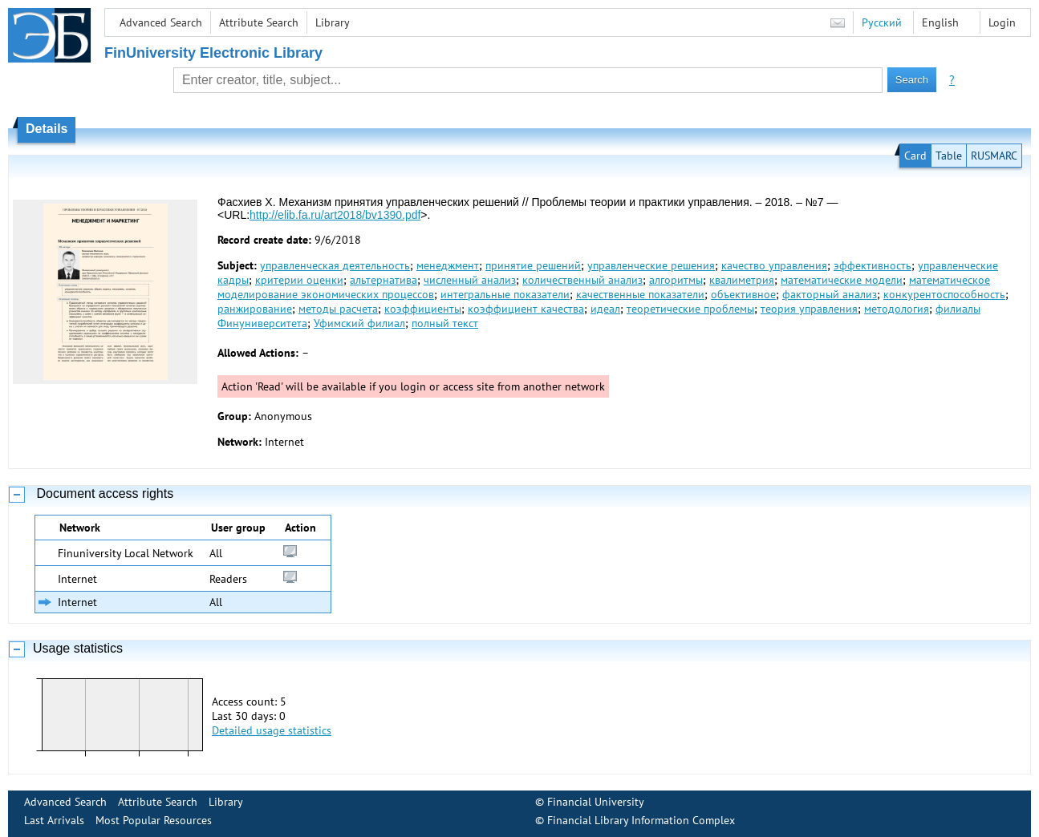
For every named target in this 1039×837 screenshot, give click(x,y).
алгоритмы (676, 280)
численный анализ (470, 280)
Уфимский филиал (359, 323)
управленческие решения (651, 265)
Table (949, 155)
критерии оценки (299, 280)
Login (1002, 22)
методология (896, 308)
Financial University (595, 802)
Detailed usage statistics (271, 730)
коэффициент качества (526, 308)
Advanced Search (161, 22)
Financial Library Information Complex (641, 820)
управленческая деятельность (335, 265)
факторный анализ (829, 294)
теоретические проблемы (690, 308)
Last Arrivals (54, 820)
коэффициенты (422, 308)
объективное (743, 294)
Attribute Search (258, 22)
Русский (882, 22)
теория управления (809, 308)
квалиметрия (741, 280)
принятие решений (533, 265)
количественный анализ (582, 280)
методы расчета (338, 308)
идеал (605, 308)
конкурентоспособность (944, 294)
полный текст (445, 323)
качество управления (774, 265)
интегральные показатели (505, 294)
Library (332, 22)
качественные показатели (640, 294)
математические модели (842, 280)
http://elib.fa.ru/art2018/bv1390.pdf (335, 214)
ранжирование (254, 308)
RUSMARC (994, 155)
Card (915, 155)
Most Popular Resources (153, 820)
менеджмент (447, 265)
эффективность (872, 265)
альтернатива (383, 280)
